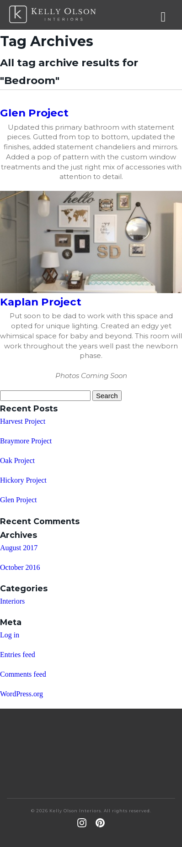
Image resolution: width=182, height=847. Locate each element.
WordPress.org (21, 694)
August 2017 (18, 548)
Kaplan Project (40, 301)
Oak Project (17, 460)
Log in (9, 635)
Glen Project (34, 112)
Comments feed (23, 674)
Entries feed (17, 654)
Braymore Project (26, 441)
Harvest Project (22, 421)
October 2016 (20, 567)
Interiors (12, 601)
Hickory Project (23, 480)
